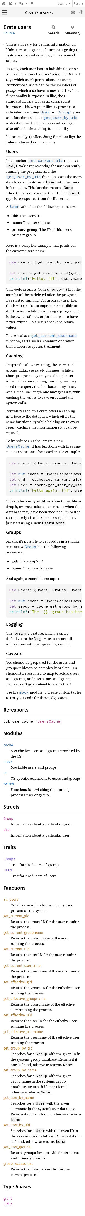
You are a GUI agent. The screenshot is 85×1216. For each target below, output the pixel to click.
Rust (77, 3)
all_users (10, 899)
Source (9, 33)
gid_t (7, 1198)
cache (8, 745)
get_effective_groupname (24, 998)
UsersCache (48, 721)
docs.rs (62, 3)
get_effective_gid (17, 982)
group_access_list (18, 1163)
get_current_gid (16, 916)
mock (7, 762)
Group (8, 818)
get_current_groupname (23, 932)
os (5, 773)
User (7, 830)
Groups (9, 859)
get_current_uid (16, 949)
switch (8, 784)
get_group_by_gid (18, 1048)
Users (7, 870)
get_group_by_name (20, 1070)
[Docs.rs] (4, 3)
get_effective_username (23, 1032)
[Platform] (23, 3)
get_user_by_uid (16, 1125)
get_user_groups (16, 1147)
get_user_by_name (18, 1097)
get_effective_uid (17, 1015)
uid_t (7, 1204)
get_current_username (22, 965)
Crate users (39, 13)
